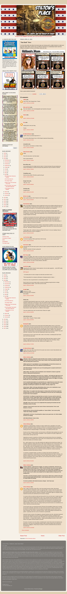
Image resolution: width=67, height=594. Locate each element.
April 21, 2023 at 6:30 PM (28, 312)
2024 (5, 156)
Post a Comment (25, 530)
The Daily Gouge (5, 243)
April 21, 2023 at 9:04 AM (28, 240)
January (6, 195)
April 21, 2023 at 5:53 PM (28, 295)
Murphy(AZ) (26, 323)
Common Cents (5, 236)
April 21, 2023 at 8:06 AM (28, 184)
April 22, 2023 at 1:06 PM (28, 419)
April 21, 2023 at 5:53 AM (28, 147)
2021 (5, 199)
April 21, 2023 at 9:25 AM (28, 250)
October (6, 163)
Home (42, 535)
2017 (5, 206)
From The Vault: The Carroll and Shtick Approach (10, 186)
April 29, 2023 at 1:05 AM (28, 482)
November (7, 161)
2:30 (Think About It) (9, 178)
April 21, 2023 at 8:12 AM (28, 192)
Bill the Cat (25, 196)
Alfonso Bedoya (26, 423)
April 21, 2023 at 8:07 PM (28, 319)
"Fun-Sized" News (8, 180)
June (6, 170)
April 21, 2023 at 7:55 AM (28, 169)
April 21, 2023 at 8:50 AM (28, 199)
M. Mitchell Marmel (27, 133)
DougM (24, 289)
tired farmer (25, 244)
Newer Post (23, 535)
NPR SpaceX (26, 272)
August (6, 167)
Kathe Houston (26, 151)
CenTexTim (25, 266)
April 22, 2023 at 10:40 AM (28, 353)
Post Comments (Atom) (30, 538)
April (6, 174)
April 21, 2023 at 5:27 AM (28, 140)
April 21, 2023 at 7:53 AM (28, 160)
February (7, 193)
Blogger (40, 588)
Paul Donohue (26, 203)
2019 (5, 202)
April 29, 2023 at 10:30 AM (28, 527)
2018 (5, 204)
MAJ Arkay (25, 254)
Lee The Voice (26, 237)
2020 (5, 201)
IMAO (3, 239)
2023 (5, 158)
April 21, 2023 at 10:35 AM (28, 262)
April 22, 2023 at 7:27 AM (28, 344)
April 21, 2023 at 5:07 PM (28, 285)
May (6, 172)
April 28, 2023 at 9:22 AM (28, 460)
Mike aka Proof (26, 107)
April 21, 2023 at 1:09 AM (28, 129)
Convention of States (6, 238)
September (7, 165)
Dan (24, 122)
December (7, 160)
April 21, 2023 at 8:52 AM (28, 233)
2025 (5, 155)
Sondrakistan (5, 241)
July (6, 169)
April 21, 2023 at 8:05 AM (28, 176)
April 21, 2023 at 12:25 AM (28, 110)
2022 (5, 197)
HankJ (24, 114)
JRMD (24, 99)
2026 (5, 153)
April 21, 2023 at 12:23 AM (28, 103)
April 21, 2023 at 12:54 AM (28, 118)
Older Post (62, 535)
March (6, 191)
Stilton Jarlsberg (27, 357)
